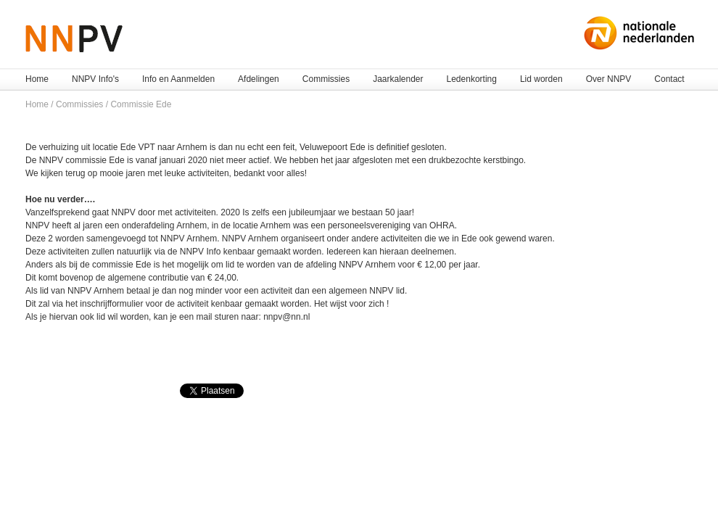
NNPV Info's (95, 79)
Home (37, 79)
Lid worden (541, 79)
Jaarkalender (398, 79)
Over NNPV (609, 79)
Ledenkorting (472, 79)
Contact (669, 79)
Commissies (326, 79)
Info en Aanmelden (178, 79)
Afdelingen (258, 79)
